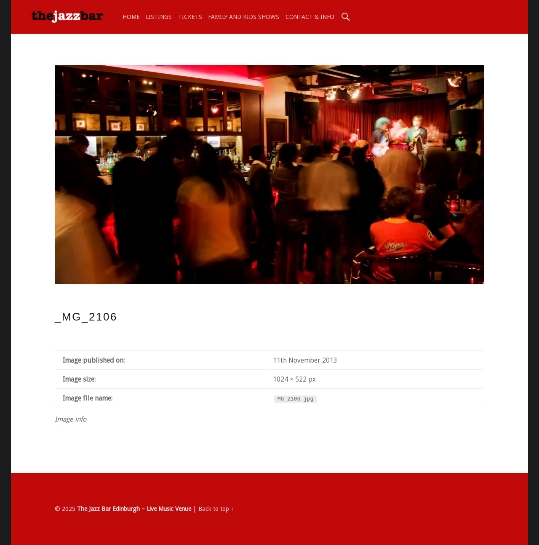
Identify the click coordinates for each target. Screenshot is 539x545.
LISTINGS (159, 16)
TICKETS (190, 16)
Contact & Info (310, 16)
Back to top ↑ (216, 508)
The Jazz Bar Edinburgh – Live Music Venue (134, 508)
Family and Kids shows (243, 16)
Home (131, 16)
